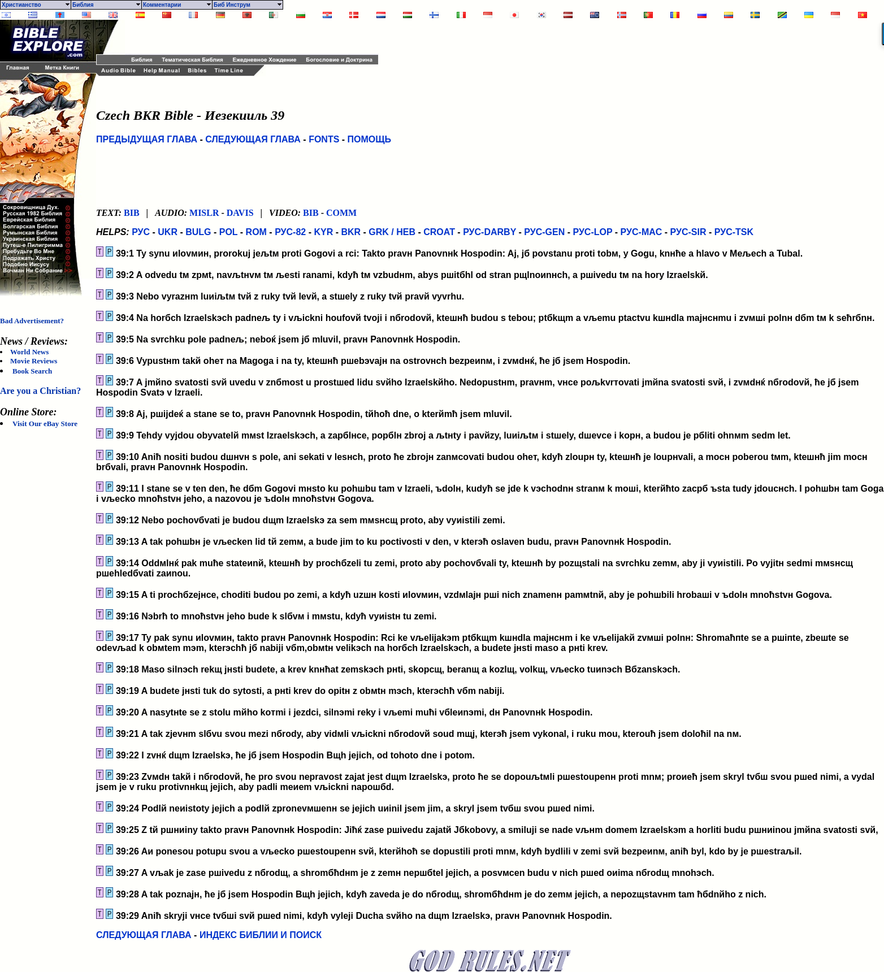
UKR (167, 232)
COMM (341, 213)
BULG (198, 232)
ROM (256, 232)
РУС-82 (290, 232)
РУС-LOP (592, 232)
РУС (141, 232)
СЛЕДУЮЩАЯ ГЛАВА (253, 139)
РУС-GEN (544, 232)
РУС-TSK (733, 232)
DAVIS (240, 213)
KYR (323, 232)
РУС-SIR (688, 232)
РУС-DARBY (489, 232)
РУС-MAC (641, 232)
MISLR (204, 213)
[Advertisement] (257, 37)
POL (228, 232)
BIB (132, 213)
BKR (351, 232)
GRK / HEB (392, 232)
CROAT (439, 232)
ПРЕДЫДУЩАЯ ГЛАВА (146, 139)
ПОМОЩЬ (370, 139)
